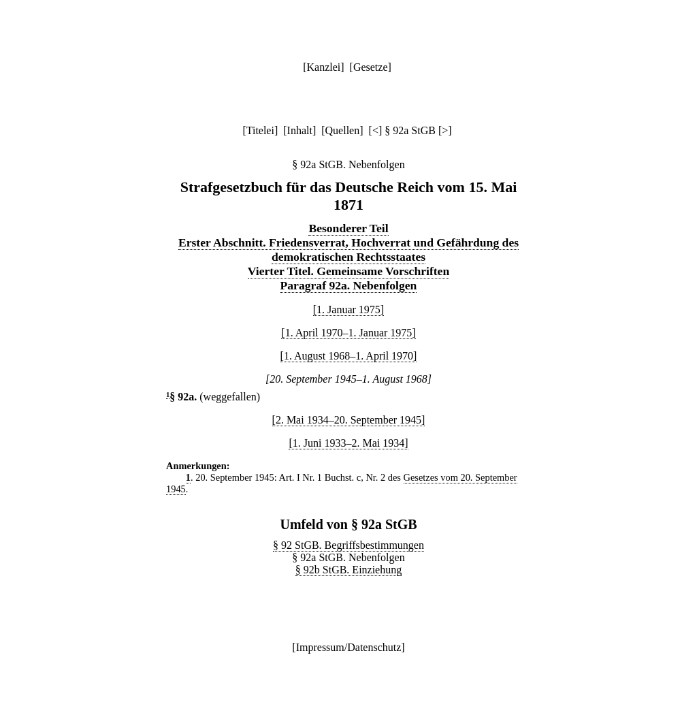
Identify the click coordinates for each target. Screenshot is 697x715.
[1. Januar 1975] (348, 309)
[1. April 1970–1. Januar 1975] (348, 332)
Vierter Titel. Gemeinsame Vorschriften (348, 271)
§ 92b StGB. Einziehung (348, 569)
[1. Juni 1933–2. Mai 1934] (348, 443)
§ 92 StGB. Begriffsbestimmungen (348, 545)
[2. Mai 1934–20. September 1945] (348, 420)
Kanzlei (323, 67)
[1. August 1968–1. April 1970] (348, 356)
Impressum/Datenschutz (349, 647)
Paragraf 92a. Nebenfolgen (348, 285)
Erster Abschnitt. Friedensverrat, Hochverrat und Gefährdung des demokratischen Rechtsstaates (348, 250)
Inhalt (299, 130)
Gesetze (370, 67)
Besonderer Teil (348, 228)
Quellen (342, 130)
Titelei (260, 130)
